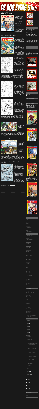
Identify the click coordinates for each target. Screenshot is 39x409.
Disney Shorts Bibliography (30, 292)
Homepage (13, 192)
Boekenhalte (28, 222)
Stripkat (27, 230)
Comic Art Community (29, 244)
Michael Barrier (28, 276)
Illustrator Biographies (29, 258)
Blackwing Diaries (28, 251)
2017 (28, 333)
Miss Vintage (28, 247)
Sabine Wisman (28, 311)
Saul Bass (27, 266)
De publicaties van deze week (32, 356)
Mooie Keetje (28, 303)
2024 (28, 323)
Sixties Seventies (28, 242)
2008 (28, 388)
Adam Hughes (28, 283)
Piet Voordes (28, 307)
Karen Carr (27, 238)
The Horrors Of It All (29, 275)
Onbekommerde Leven (29, 239)
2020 (28, 329)
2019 (28, 330)
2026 (28, 320)
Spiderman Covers (29, 255)
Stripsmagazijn (28, 228)
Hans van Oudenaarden (29, 95)
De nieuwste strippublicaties (32, 352)
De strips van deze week (31, 359)
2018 (28, 332)
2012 (28, 382)
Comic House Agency (29, 235)
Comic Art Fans (28, 246)
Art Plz (27, 267)
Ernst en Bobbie (28, 296)
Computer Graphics (29, 236)
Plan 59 (27, 248)
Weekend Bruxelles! (31, 363)
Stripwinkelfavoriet (28, 231)
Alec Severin (28, 256)
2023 (28, 324)
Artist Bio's (27, 254)
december (29, 336)
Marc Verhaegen (28, 300)
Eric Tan (27, 264)
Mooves (27, 304)
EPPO (27, 219)
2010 (28, 385)
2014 (28, 379)
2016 (28, 335)
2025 (28, 321)
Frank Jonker (28, 94)
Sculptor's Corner (28, 243)
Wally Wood (28, 312)
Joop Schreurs (28, 226)
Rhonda (27, 393)
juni (28, 368)
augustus (29, 365)
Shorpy (27, 240)
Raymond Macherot (29, 308)
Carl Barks (27, 291)
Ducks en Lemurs (28, 295)
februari (29, 374)
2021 (28, 327)
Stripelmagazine (28, 227)
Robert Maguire (28, 250)
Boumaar (27, 223)
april (28, 371)
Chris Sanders (28, 262)
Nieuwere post (3, 192)
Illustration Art (28, 279)
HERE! (31, 54)
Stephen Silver (28, 252)
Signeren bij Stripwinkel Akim (32, 348)
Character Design (28, 272)
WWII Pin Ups (28, 268)
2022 (28, 326)
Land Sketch (28, 260)
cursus (27, 395)
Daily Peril (27, 263)
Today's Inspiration (29, 280)
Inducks (27, 299)
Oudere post (23, 192)
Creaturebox (28, 284)
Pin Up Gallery (28, 271)
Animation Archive (28, 259)
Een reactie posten (3, 190)
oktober (29, 339)
